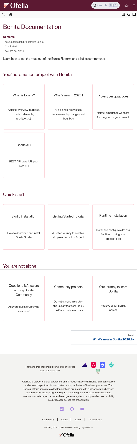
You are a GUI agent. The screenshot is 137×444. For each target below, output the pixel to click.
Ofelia (64, 419)
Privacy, (76, 427)
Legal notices (87, 427)
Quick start (11, 46)
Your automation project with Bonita (24, 41)
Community (48, 419)
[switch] (126, 5)
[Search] (105, 5)
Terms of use (95, 419)
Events (78, 419)
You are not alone (14, 50)
